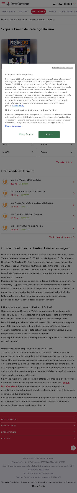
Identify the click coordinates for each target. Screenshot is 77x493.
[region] (38, 103)
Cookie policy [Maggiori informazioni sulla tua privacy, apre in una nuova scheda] (18, 105)
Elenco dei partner (13, 126)
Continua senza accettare (62, 68)
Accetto (49, 134)
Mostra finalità (26, 134)
